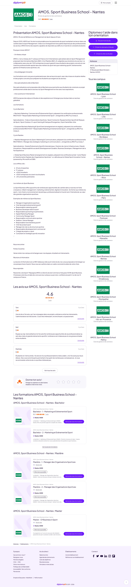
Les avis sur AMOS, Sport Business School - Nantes (47, 286)
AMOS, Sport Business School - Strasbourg (103, 277)
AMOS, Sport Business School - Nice (103, 176)
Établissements (24, 544)
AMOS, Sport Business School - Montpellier (103, 298)
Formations (32, 26)
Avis (25, 26)
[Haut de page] (126, 582)
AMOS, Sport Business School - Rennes (103, 257)
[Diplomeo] (19, 2)
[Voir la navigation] (116, 2)
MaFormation (38, 577)
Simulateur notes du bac (46, 564)
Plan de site (16, 571)
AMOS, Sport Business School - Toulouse (103, 217)
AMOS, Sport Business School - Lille (103, 115)
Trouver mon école (103, 41)
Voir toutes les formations (49, 446)
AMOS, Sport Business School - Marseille (103, 237)
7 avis (49, 300)
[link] (61, 584)
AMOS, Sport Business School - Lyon (103, 95)
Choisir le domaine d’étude (103, 47)
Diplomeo (16, 544)
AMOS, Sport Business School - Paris (103, 196)
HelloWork (29, 577)
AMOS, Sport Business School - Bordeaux (103, 135)
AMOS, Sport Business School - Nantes (103, 156)
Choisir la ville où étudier (103, 54)
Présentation (18, 26)
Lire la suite (81, 318)
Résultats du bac (44, 562)
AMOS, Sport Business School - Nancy (103, 338)
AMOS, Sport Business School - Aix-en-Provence (103, 318)
